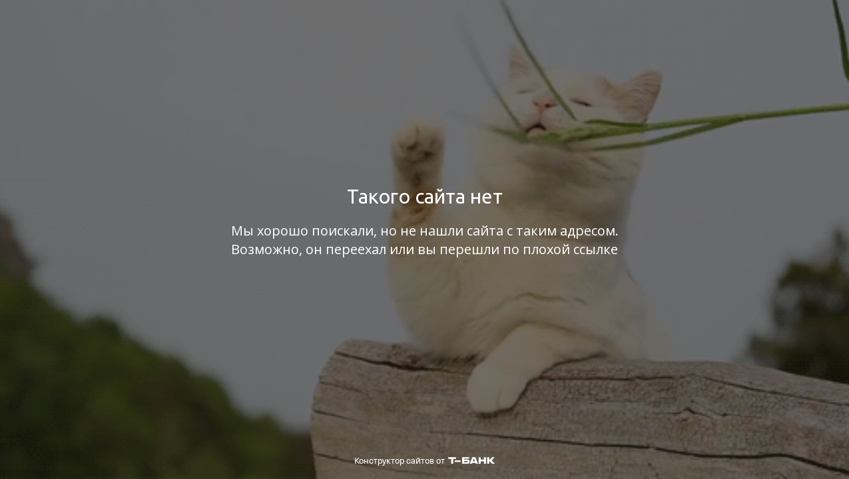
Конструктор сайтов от (424, 461)
